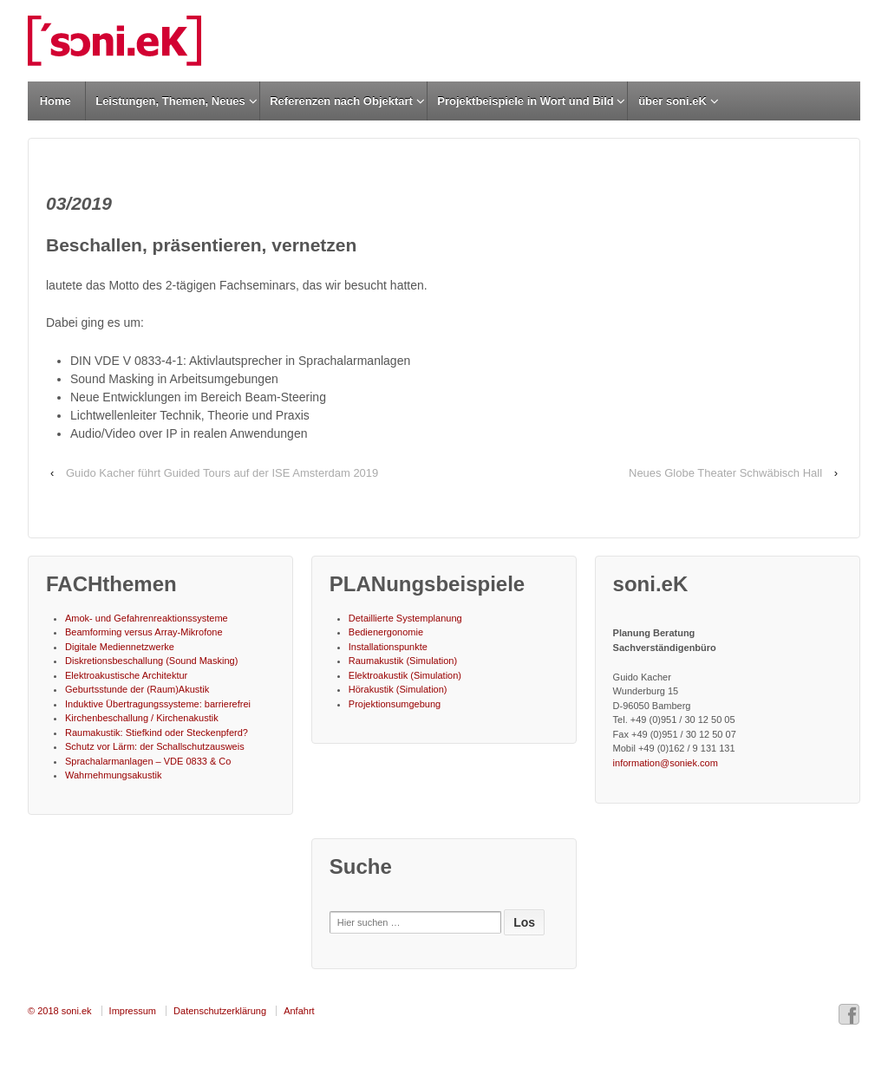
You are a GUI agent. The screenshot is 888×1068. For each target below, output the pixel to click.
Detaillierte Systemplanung (405, 618)
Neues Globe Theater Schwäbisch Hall (725, 472)
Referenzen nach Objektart (341, 100)
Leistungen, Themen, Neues (170, 100)
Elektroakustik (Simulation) (405, 675)
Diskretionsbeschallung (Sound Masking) (151, 660)
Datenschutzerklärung (219, 1011)
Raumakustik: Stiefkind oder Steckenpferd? (156, 732)
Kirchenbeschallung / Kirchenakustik (142, 718)
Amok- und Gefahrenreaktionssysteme (146, 618)
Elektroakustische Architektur (126, 675)
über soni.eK (672, 100)
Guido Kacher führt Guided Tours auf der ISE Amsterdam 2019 (222, 472)
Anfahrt (299, 1011)
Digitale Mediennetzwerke (119, 646)
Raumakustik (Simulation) (403, 660)
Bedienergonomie (386, 632)
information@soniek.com (665, 763)
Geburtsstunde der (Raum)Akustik (137, 689)
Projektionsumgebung (395, 704)
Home (55, 100)
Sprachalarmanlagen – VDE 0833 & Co (148, 761)
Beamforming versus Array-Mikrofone (144, 632)
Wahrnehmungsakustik (113, 775)
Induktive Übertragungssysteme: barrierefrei (158, 704)
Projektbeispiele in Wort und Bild (525, 100)
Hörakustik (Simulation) (398, 689)
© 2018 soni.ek (60, 1011)
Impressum (132, 1011)
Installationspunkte (388, 646)
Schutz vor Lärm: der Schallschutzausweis (155, 746)
